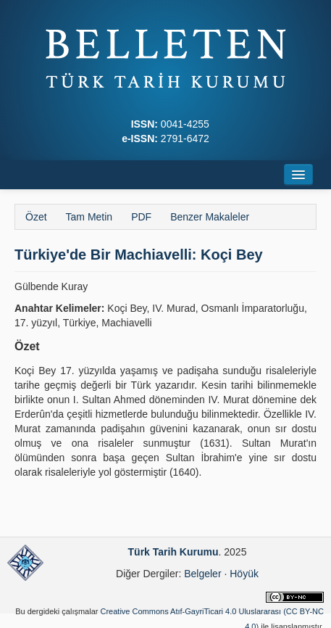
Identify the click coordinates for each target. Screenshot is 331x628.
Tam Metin (89, 217)
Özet (36, 217)
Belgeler (202, 573)
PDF (141, 217)
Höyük (244, 573)
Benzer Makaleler (209, 217)
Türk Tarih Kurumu (173, 552)
